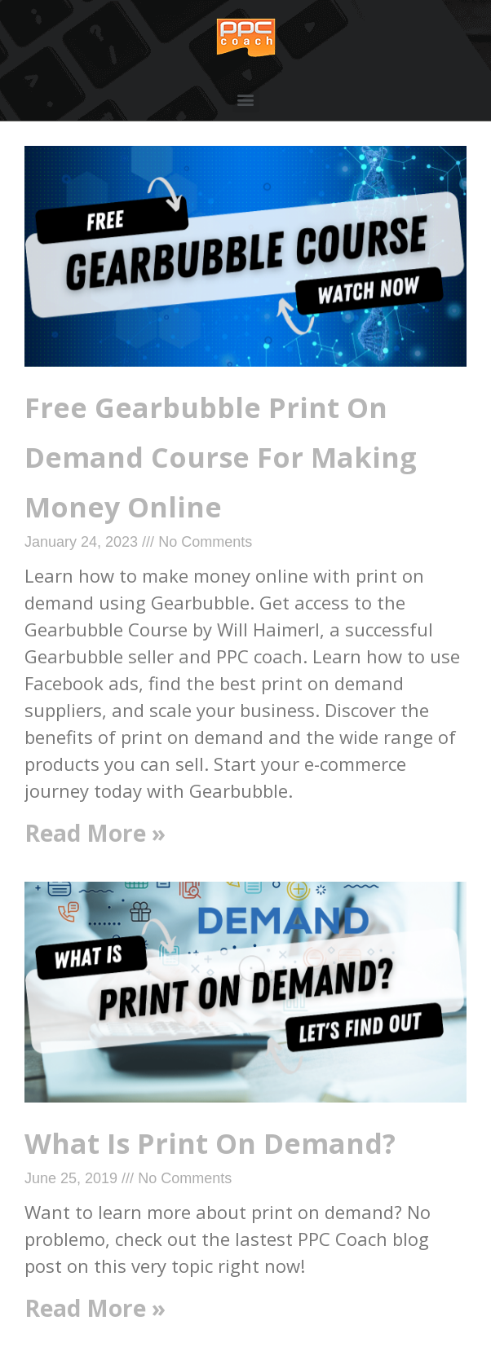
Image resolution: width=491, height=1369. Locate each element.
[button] (245, 99)
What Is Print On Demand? (210, 1143)
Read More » (95, 832)
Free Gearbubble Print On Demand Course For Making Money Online (220, 457)
